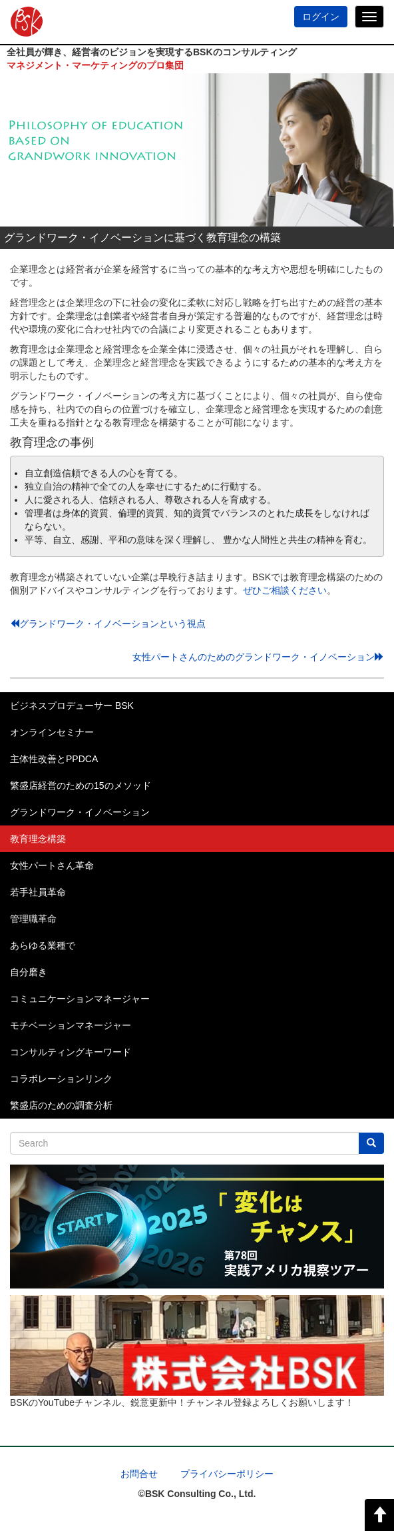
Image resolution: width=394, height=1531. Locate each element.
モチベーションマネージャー (70, 1025)
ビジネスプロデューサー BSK (72, 705)
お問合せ (139, 1473)
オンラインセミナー (52, 732)
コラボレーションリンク (61, 1078)
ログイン (320, 16)
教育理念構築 (38, 838)
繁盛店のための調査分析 (61, 1105)
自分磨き (28, 972)
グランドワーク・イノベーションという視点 (108, 623)
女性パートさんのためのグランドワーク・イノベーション (258, 657)
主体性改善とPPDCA (54, 759)
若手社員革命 (38, 892)
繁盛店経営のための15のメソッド (80, 785)
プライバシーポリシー (227, 1473)
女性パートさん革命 (52, 865)
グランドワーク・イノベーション (80, 812)
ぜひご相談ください (285, 590)
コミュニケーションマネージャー (80, 998)
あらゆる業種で (42, 945)
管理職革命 (33, 918)
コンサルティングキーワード (70, 1052)
